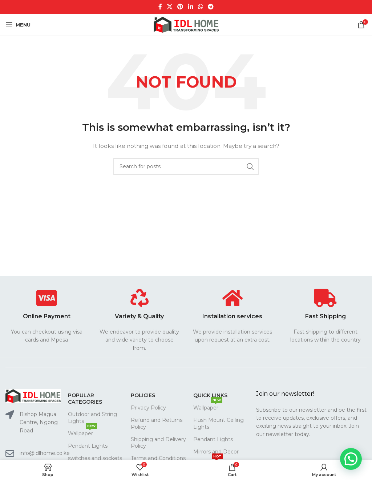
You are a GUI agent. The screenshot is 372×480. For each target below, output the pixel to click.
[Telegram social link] (211, 6)
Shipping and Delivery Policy (158, 442)
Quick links (210, 395)
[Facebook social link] (160, 6)
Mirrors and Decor (216, 451)
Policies (143, 395)
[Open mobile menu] (18, 24)
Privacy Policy (148, 407)
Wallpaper (82, 432)
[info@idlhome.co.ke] (9, 453)
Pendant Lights (88, 446)
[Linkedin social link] (190, 6)
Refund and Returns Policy (156, 423)
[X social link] (169, 6)
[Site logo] (186, 24)
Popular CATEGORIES (85, 398)
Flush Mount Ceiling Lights (218, 423)
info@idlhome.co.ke (45, 453)
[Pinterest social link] (180, 6)
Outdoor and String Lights (92, 417)
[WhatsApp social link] (200, 6)
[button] (351, 459)
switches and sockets (95, 458)
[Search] (186, 166)
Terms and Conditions (158, 458)
